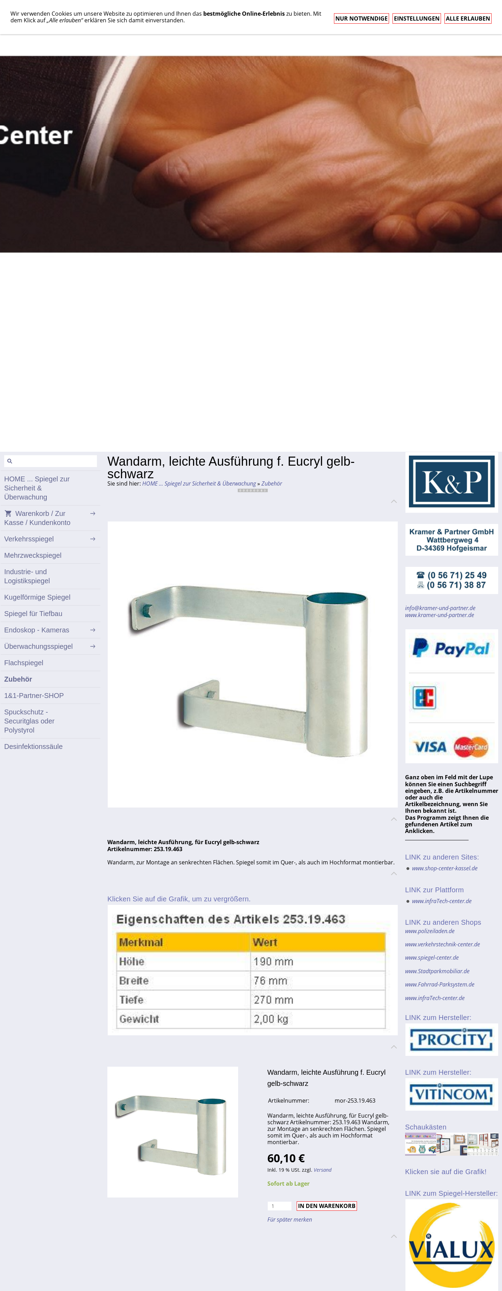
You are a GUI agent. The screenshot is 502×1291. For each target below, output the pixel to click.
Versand (323, 1169)
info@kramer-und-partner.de (440, 608)
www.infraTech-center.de (442, 901)
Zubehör (271, 483)
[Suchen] (50, 461)
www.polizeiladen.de (430, 931)
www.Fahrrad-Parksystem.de (439, 984)
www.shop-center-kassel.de (445, 868)
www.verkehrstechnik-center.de (442, 944)
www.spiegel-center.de (432, 957)
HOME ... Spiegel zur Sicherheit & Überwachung (199, 483)
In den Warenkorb (327, 1206)
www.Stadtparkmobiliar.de (437, 971)
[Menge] (279, 1206)
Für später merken (289, 1219)
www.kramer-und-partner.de (439, 615)
